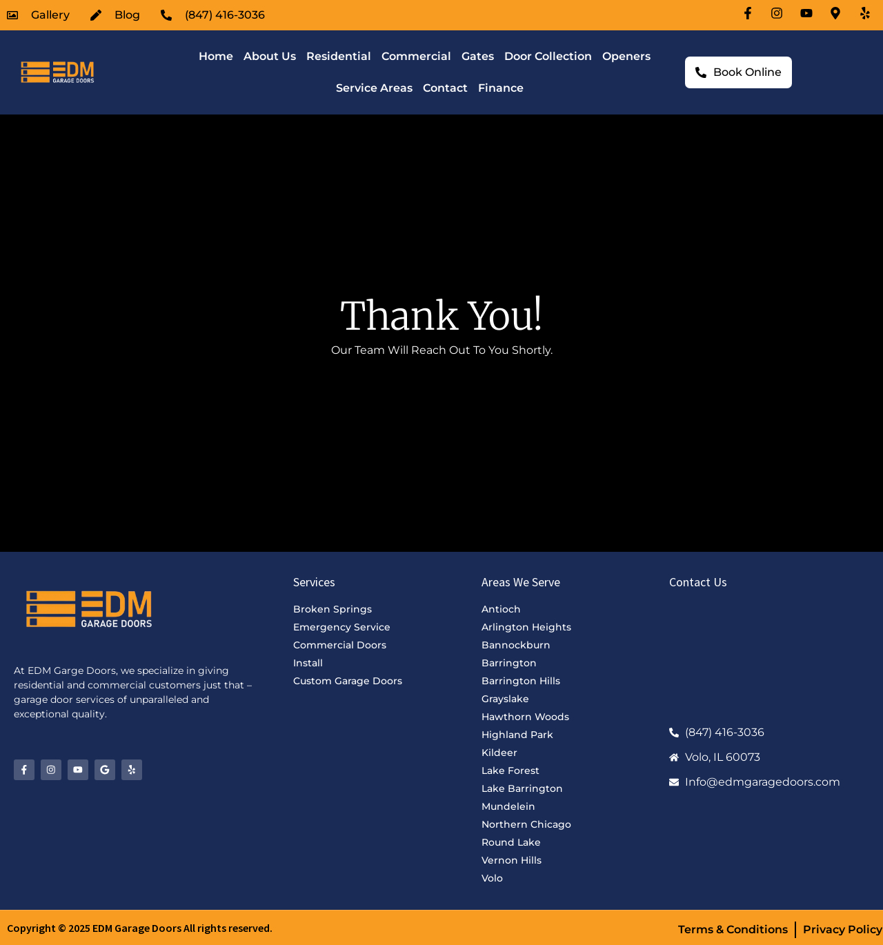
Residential (338, 56)
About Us (270, 56)
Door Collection (548, 56)
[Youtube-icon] (808, 13)
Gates (478, 56)
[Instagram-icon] (778, 13)
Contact (445, 87)
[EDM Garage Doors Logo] (56, 72)
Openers (626, 56)
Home (216, 56)
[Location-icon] (837, 13)
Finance (501, 87)
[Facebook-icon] (750, 13)
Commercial (416, 56)
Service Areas (374, 87)
